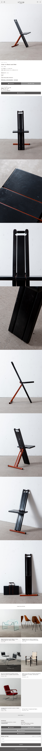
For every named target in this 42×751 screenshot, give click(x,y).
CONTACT (11, 727)
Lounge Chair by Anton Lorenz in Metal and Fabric (10, 709)
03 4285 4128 (31, 83)
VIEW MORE (20, 715)
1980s (5, 66)
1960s (28, 710)
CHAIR (2, 62)
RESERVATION (21, 733)
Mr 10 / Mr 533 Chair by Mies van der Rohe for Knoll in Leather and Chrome (10, 674)
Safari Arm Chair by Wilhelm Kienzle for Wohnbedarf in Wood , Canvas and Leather (31, 674)
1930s (5, 710)
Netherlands (24, 710)
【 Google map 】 (4, 723)
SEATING (5, 62)
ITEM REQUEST (21, 730)
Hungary (2, 710)
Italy (2, 66)
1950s (25, 641)
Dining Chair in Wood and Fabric (29, 709)
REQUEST (11, 83)
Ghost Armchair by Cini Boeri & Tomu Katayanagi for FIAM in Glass (9, 640)
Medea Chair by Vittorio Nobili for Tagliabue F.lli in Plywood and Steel (30, 640)
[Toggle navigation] (40, 2)
